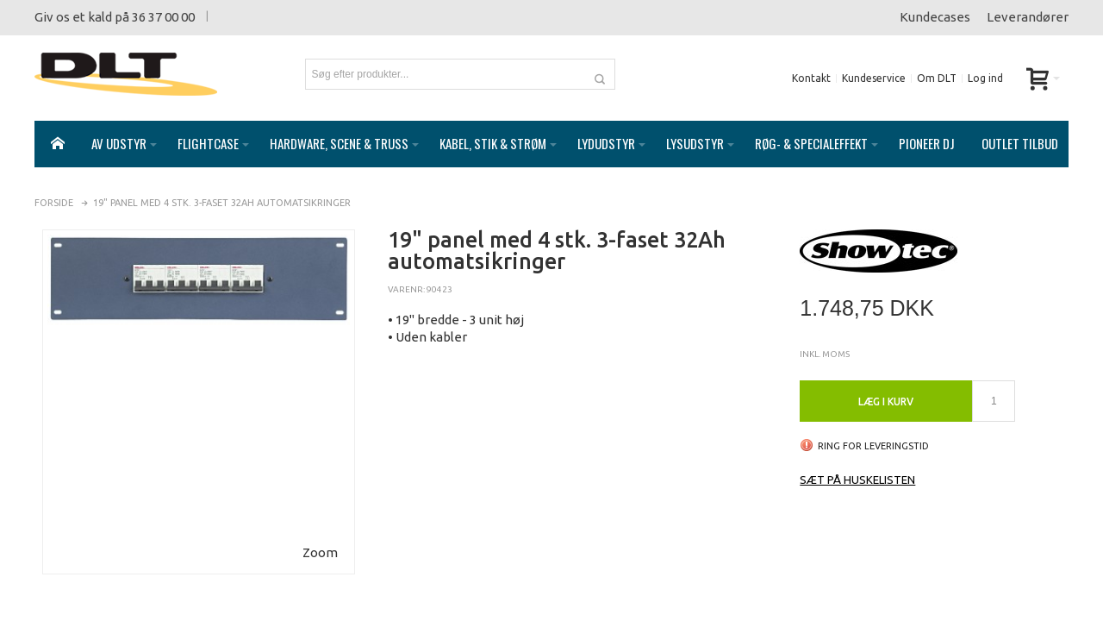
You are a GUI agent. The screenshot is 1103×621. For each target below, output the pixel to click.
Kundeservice (874, 78)
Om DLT (937, 78)
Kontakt (811, 78)
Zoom (320, 535)
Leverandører (1028, 16)
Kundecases (935, 16)
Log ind (985, 78)
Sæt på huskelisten (857, 462)
